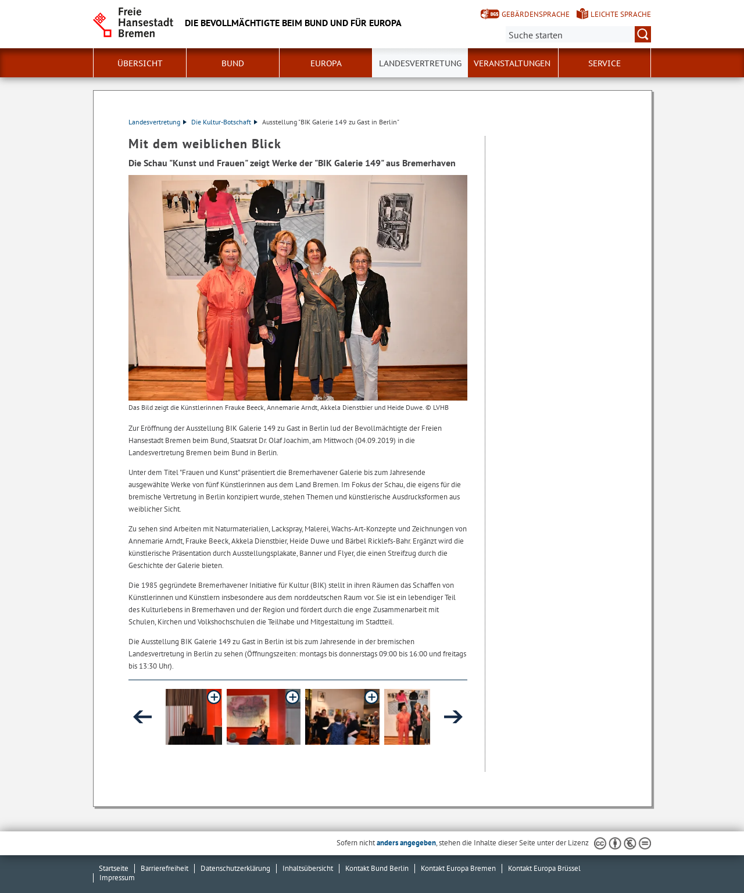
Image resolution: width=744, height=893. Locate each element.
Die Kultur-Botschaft (224, 121)
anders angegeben (406, 843)
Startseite (113, 868)
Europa (326, 63)
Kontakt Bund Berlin (377, 868)
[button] (219, 717)
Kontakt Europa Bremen (458, 868)
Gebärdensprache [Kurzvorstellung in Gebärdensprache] (536, 14)
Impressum (117, 878)
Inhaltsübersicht (307, 868)
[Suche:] (578, 34)
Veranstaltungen (512, 63)
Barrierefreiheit (164, 868)
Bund (232, 63)
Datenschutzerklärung (235, 868)
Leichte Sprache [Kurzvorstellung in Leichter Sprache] (621, 14)
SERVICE (604, 63)
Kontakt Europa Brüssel (544, 868)
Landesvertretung (420, 63)
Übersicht (140, 63)
